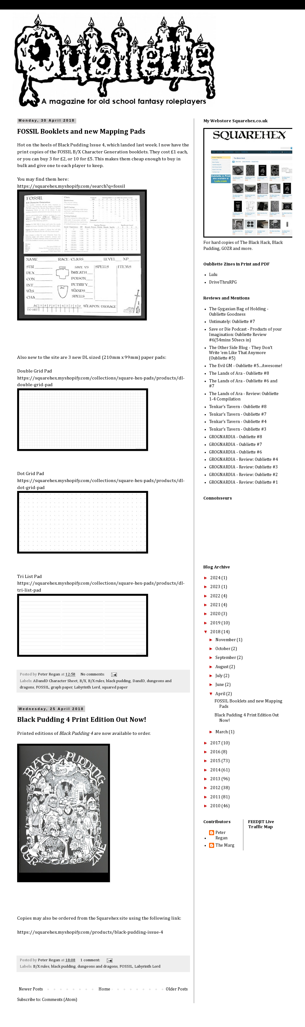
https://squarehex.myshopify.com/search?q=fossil (71, 186)
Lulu (213, 274)
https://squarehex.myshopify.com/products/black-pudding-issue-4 (90, 932)
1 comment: (90, 960)
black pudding (118, 681)
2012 (215, 788)
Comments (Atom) (59, 999)
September (226, 657)
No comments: (92, 674)
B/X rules (96, 681)
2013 (215, 779)
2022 (215, 596)
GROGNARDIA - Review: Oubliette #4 (243, 459)
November (226, 640)
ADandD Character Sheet (55, 681)
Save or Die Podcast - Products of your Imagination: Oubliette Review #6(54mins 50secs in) (245, 334)
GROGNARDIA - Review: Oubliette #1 (243, 482)
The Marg (224, 845)
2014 (215, 770)
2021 (215, 605)
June (220, 684)
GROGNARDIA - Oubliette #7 (235, 444)
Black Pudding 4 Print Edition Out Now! (81, 719)
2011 (215, 797)
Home (104, 989)
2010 (215, 806)
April (220, 694)
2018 (215, 632)
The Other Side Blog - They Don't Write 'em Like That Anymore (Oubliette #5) (240, 353)
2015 (215, 761)
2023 (215, 587)
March (222, 732)
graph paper (61, 687)
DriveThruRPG (223, 282)
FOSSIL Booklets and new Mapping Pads (81, 131)
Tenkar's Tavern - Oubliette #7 (238, 414)
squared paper (115, 687)
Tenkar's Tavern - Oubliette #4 (238, 422)
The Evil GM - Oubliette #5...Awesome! (245, 366)
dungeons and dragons (98, 966)
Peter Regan (221, 835)
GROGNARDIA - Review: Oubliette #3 (243, 467)
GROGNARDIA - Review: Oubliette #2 (243, 475)
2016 (215, 752)
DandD (138, 681)
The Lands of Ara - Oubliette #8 (239, 373)
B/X (82, 681)
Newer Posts (31, 989)
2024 (215, 578)
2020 (215, 614)
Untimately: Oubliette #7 (232, 321)
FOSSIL (42, 687)
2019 (215, 623)
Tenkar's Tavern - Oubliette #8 (238, 407)
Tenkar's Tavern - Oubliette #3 (238, 429)
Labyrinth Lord (87, 687)
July (219, 676)
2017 (215, 743)
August (222, 667)
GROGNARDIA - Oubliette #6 (235, 452)
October (223, 649)
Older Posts (177, 989)
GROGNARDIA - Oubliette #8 (235, 437)
